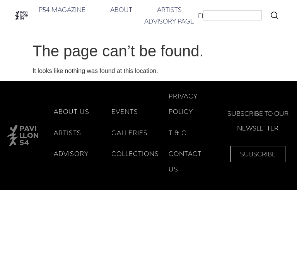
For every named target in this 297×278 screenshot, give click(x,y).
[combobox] (232, 15)
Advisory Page (169, 21)
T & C (177, 133)
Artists (169, 10)
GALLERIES (129, 133)
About (121, 10)
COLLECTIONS (135, 154)
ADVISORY (71, 154)
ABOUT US (71, 111)
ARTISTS (67, 133)
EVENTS (124, 111)
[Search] (276, 15)
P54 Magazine (62, 10)
